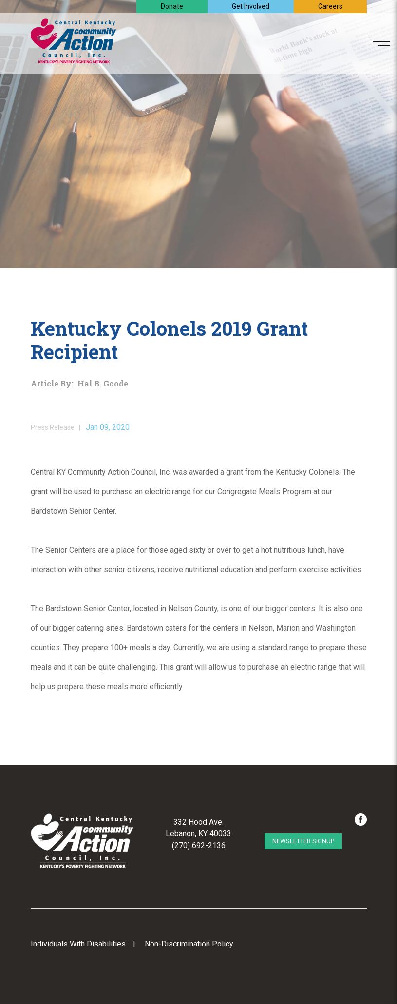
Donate (172, 6)
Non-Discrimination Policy (189, 943)
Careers (330, 6)
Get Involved (250, 6)
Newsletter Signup (303, 841)
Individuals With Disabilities (78, 943)
